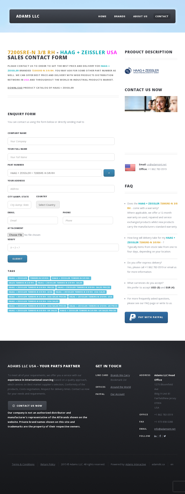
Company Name (17, 133)
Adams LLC (27, 16)
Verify (11, 239)
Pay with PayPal (146, 317)
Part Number (16, 164)
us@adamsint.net (156, 164)
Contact (162, 16)
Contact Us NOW (29, 405)
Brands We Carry (120, 375)
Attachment (15, 228)
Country (41, 196)
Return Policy (47, 464)
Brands (119, 16)
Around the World (120, 387)
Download (15, 87)
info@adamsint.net (164, 428)
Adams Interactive (135, 464)
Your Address (16, 180)
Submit (17, 258)
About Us (140, 16)
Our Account (117, 394)
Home (102, 16)
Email (11, 212)
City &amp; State (18, 196)
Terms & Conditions (23, 464)
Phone (67, 212)
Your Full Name (17, 149)
